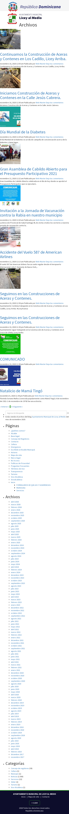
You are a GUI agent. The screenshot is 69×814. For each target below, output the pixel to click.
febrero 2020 (16, 700)
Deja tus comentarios (54, 63)
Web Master (41, 63)
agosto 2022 (16, 618)
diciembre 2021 (17, 640)
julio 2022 (14, 621)
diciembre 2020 (17, 673)
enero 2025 (15, 542)
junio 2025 (15, 529)
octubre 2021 (16, 645)
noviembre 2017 (17, 757)
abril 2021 (15, 662)
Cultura (14, 444)
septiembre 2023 (18, 583)
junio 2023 (15, 591)
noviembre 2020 (17, 675)
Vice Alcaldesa (17, 787)
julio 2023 (14, 588)
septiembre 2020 (18, 681)
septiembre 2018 (18, 735)
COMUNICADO (12, 359)
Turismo (14, 474)
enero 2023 (15, 605)
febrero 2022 (16, 635)
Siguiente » (18, 406)
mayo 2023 (15, 594)
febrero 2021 (16, 667)
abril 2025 (15, 534)
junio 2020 (15, 689)
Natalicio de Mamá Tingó (21, 390)
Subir (34, 803)
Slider (13, 782)
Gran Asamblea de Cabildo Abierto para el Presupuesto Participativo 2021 (33, 171)
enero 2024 (15, 572)
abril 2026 (15, 502)
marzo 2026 (15, 504)
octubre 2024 (16, 550)
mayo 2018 (15, 746)
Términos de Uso (18, 469)
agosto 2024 (16, 556)
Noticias (14, 776)
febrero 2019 (16, 722)
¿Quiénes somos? (18, 430)
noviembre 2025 (17, 515)
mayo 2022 (15, 626)
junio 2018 (15, 743)
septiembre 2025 (18, 521)
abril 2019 (15, 716)
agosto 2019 (16, 711)
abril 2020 (15, 694)
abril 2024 (15, 567)
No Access (15, 460)
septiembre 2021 (18, 648)
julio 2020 (14, 686)
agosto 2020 (16, 684)
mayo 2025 (15, 531)
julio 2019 (14, 713)
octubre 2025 (16, 518)
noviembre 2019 (17, 705)
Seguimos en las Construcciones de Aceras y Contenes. (30, 296)
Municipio (15, 774)
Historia (14, 452)
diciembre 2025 (17, 512)
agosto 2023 (16, 586)
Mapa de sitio (16, 455)
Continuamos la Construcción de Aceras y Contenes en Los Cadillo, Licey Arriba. (33, 56)
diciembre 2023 (17, 575)
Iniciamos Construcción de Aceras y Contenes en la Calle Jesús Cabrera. (30, 95)
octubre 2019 (16, 708)
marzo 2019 (15, 719)
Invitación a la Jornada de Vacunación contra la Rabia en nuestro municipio (32, 213)
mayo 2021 (15, 659)
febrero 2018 (16, 751)
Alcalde (14, 433)
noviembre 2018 (17, 730)
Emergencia (16, 447)
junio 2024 (15, 561)
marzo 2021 (15, 665)
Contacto (14, 441)
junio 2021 (15, 656)
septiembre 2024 (18, 553)
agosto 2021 (16, 651)
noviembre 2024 (17, 548)
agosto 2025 (16, 523)
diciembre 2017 (17, 754)
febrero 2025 (16, 540)
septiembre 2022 (18, 616)
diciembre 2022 (17, 607)
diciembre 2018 (17, 727)
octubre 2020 (16, 678)
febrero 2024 (16, 569)
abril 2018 (15, 749)
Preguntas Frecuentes (20, 466)
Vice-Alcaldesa (17, 477)
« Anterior (4, 406)
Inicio (13, 482)
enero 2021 (15, 670)
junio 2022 (15, 624)
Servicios (20, 490)
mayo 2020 (15, 692)
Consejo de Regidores (20, 439)
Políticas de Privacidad (20, 463)
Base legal (15, 436)
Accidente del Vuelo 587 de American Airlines (31, 254)
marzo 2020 (15, 697)
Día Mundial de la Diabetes (22, 131)
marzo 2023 (15, 599)
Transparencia (16, 471)
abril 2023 (15, 597)
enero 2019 (15, 724)
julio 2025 (14, 526)
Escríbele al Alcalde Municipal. (23, 449)
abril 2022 (15, 629)
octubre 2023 (16, 580)
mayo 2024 (15, 564)
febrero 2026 (16, 507)
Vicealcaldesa (16, 479)
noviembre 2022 (17, 610)
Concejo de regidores (20, 768)
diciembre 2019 (17, 703)
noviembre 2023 (17, 578)
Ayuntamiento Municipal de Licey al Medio (49, 416)
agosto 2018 (16, 738)
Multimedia (20, 488)
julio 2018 (14, 741)
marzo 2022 (15, 632)
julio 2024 (14, 559)
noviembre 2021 (17, 643)
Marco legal (15, 458)
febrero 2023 (16, 602)
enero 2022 (15, 637)
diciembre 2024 (17, 545)
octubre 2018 (16, 732)
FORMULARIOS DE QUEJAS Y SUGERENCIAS (33, 485)
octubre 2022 (16, 613)
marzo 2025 (15, 537)
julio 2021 (14, 654)
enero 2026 (15, 510)
